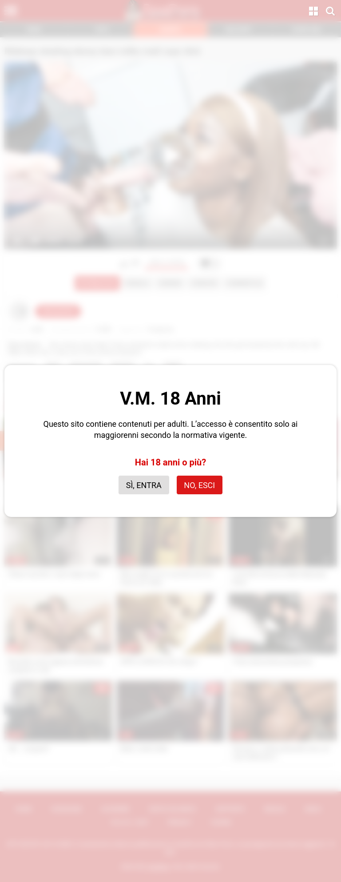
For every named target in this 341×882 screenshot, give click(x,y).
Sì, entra (144, 485)
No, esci (199, 485)
